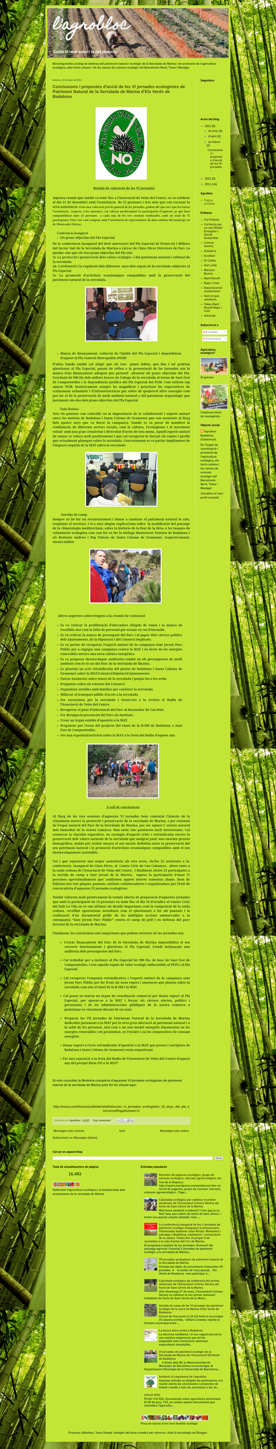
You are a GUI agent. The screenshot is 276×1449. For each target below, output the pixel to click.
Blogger (201, 1432)
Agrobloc (210, 431)
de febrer (214, 141)
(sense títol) (152, 1394)
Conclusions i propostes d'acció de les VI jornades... (215, 160)
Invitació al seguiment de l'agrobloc (183, 1376)
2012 (208, 178)
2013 (208, 126)
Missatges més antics (174, 1130)
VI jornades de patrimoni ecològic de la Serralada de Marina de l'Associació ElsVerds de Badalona (189, 1355)
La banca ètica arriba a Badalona (181, 1330)
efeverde (210, 315)
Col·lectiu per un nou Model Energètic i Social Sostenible (213, 231)
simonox (160, 1432)
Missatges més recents (69, 1130)
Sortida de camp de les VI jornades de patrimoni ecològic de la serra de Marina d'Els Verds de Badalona (191, 1309)
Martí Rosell (212, 278)
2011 (208, 184)
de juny (213, 130)
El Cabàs (210, 260)
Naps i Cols (211, 283)
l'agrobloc (91, 26)
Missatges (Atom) (85, 1137)
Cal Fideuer (211, 219)
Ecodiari (209, 255)
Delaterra (210, 251)
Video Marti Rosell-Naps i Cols (213, 307)
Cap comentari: (102, 1120)
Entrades (210, 332)
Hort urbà (210, 265)
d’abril (212, 136)
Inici (122, 1130)
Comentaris (212, 338)
